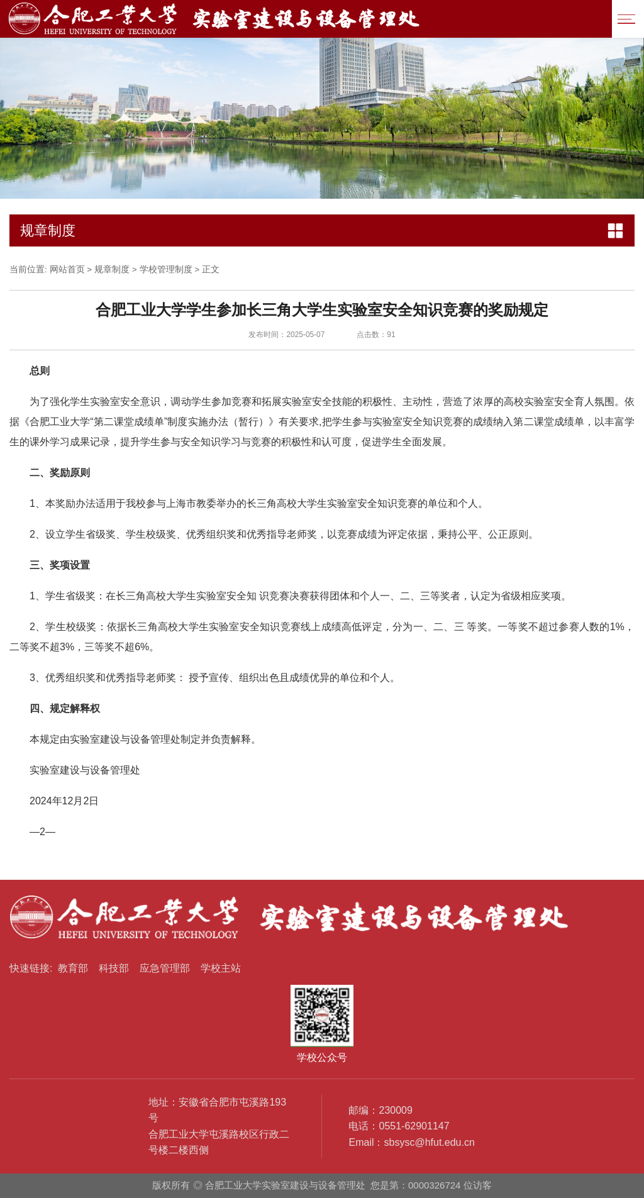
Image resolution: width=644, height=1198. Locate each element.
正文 (210, 269)
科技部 (114, 968)
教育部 (73, 968)
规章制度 (112, 269)
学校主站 (221, 968)
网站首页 (67, 269)
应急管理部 (165, 968)
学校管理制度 (166, 269)
